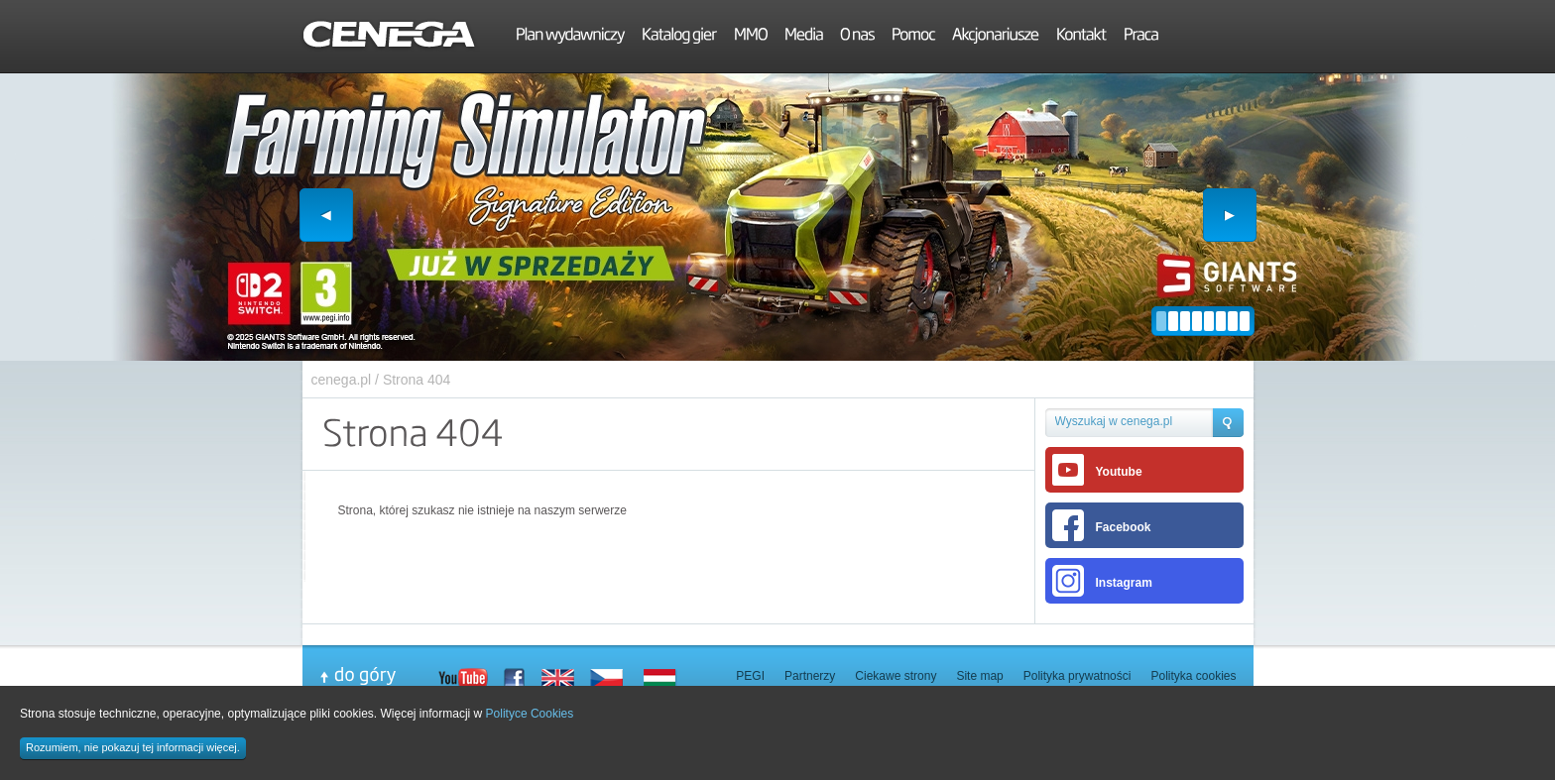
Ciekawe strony (895, 676)
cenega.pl (341, 380)
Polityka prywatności (1077, 676)
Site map (979, 676)
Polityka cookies (1193, 676)
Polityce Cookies (530, 714)
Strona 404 (417, 380)
